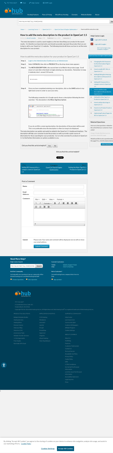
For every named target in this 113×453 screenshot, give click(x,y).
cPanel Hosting (43, 338)
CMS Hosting (43, 317)
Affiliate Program (70, 328)
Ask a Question (32, 279)
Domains (75, 15)
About (97, 15)
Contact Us (68, 348)
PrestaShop (42, 330)
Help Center (34, 3)
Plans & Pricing (47, 15)
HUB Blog (68, 341)
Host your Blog (18, 328)
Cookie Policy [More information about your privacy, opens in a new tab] (26, 444)
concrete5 (42, 322)
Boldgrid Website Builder (21, 317)
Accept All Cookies (65, 449)
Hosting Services (18, 320)
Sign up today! (58, 279)
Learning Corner (70, 320)
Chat (23, 3)
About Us (67, 338)
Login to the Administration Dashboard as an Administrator (48, 61)
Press (66, 382)
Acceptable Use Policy (71, 354)
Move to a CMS (18, 330)
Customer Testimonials (72, 346)
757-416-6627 (11, 3)
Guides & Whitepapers (71, 325)
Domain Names (18, 325)
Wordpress (42, 320)
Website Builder (86, 15)
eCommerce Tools (19, 333)
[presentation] (37, 199)
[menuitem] (37, 199)
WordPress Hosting (61, 15)
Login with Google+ (100, 44)
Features (67, 343)
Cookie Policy (69, 359)
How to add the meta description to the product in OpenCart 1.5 (102, 92)
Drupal (41, 328)
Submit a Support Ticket (70, 265)
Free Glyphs (17, 341)
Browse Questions (18, 279)
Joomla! (41, 325)
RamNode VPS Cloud (20, 343)
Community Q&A (70, 322)
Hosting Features (33, 15)
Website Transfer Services (21, 335)
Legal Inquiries (69, 379)
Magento (42, 335)
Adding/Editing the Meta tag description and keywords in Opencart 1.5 (102, 77)
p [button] (35, 224)
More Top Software (44, 341)
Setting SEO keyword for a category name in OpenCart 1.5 (31, 169)
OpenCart (42, 333)
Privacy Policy (69, 356)
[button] (36, 203)
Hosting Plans (18, 322)
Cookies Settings (70, 330)
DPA (66, 362)
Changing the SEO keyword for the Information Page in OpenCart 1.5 (102, 64)
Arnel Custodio (31, 38)
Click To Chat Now (68, 266)
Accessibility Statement (72, 377)
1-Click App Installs (19, 338)
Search (39, 266)
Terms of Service (70, 351)
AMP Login (47, 3)
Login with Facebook (101, 40)
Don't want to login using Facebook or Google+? (103, 48)
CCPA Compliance (70, 364)
